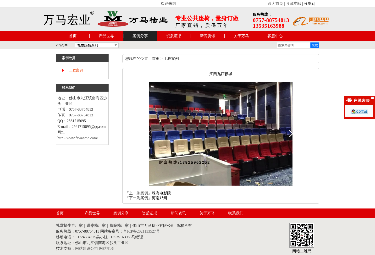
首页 (73, 36)
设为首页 (275, 3)
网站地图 (106, 248)
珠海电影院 (161, 193)
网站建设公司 (86, 248)
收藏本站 (293, 3)
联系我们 (235, 213)
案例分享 (140, 36)
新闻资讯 (207, 36)
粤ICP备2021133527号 (141, 231)
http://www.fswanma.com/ (77, 138)
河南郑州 (159, 198)
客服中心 (275, 36)
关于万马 (241, 36)
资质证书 (174, 36)
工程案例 (76, 70)
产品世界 (106, 36)
